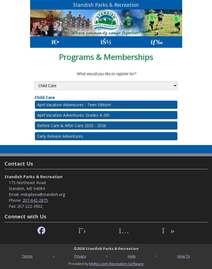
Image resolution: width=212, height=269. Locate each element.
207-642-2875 (35, 200)
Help (132, 256)
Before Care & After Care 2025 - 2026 (71, 125)
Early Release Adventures (60, 136)
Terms (27, 256)
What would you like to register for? (106, 73)
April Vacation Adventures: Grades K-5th (73, 115)
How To (183, 256)
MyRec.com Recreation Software (116, 263)
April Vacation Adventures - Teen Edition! (74, 104)
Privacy (80, 256)
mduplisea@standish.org (43, 194)
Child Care (45, 97)
